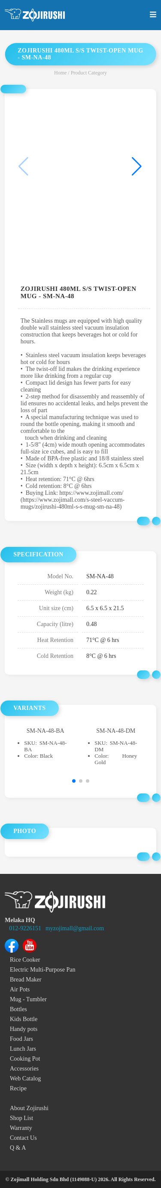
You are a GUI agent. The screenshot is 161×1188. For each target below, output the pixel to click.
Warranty (21, 1128)
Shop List (21, 1118)
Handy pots (23, 1029)
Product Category (89, 73)
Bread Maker (25, 979)
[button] (137, 166)
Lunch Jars (23, 1049)
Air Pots (20, 989)
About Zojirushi (29, 1108)
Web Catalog (25, 1078)
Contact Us (23, 1138)
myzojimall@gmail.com (75, 928)
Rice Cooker (25, 960)
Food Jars (21, 1039)
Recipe (18, 1088)
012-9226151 (25, 928)
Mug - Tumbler (28, 999)
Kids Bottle (23, 1019)
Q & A (18, 1148)
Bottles (18, 1009)
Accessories (24, 1068)
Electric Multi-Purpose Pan (42, 969)
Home (60, 73)
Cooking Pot (25, 1058)
